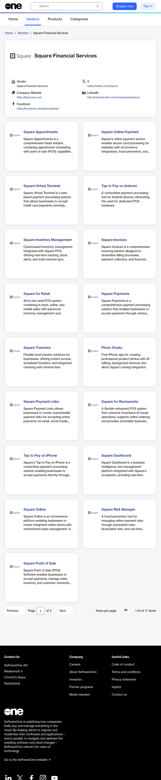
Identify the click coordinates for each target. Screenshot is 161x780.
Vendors (32, 19)
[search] (67, 6)
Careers (74, 664)
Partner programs (81, 687)
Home (13, 19)
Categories (79, 19)
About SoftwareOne (83, 672)
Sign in (147, 6)
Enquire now (124, 6)
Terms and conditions (126, 672)
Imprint (116, 687)
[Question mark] (107, 6)
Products (55, 19)
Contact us (119, 694)
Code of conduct (123, 664)
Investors (75, 679)
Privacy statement (124, 679)
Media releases (79, 694)
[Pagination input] (40, 611)
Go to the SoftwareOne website (27, 759)
